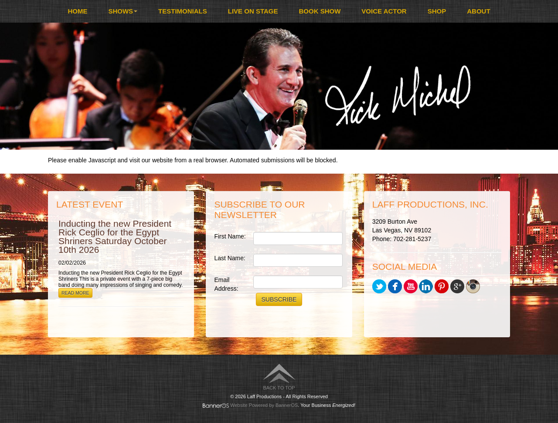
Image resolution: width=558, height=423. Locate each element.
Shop (437, 11)
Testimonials (182, 11)
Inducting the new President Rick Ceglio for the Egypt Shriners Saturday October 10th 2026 (114, 236)
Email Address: (226, 284)
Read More (75, 292)
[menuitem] (77, 11)
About (478, 11)
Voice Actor (383, 11)
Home (77, 11)
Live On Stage (253, 11)
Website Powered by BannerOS (264, 405)
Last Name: (229, 258)
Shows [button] (122, 11)
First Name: (229, 236)
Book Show (320, 11)
